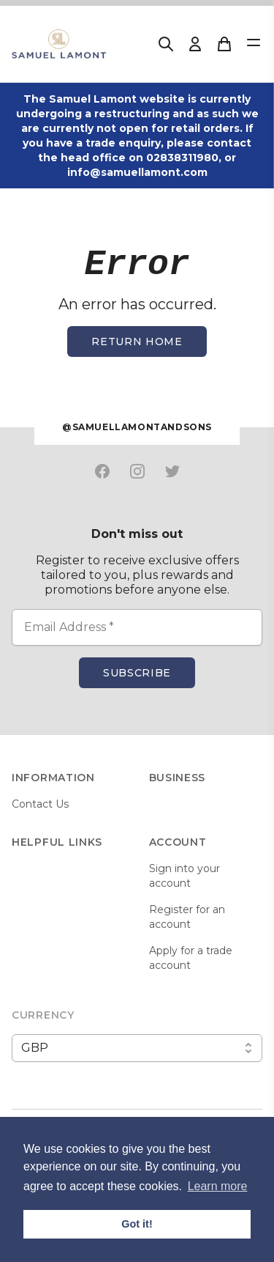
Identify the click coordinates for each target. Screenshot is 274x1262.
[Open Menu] (253, 42)
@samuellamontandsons (137, 426)
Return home (137, 341)
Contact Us (40, 804)
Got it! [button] (136, 1224)
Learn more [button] (218, 1186)
